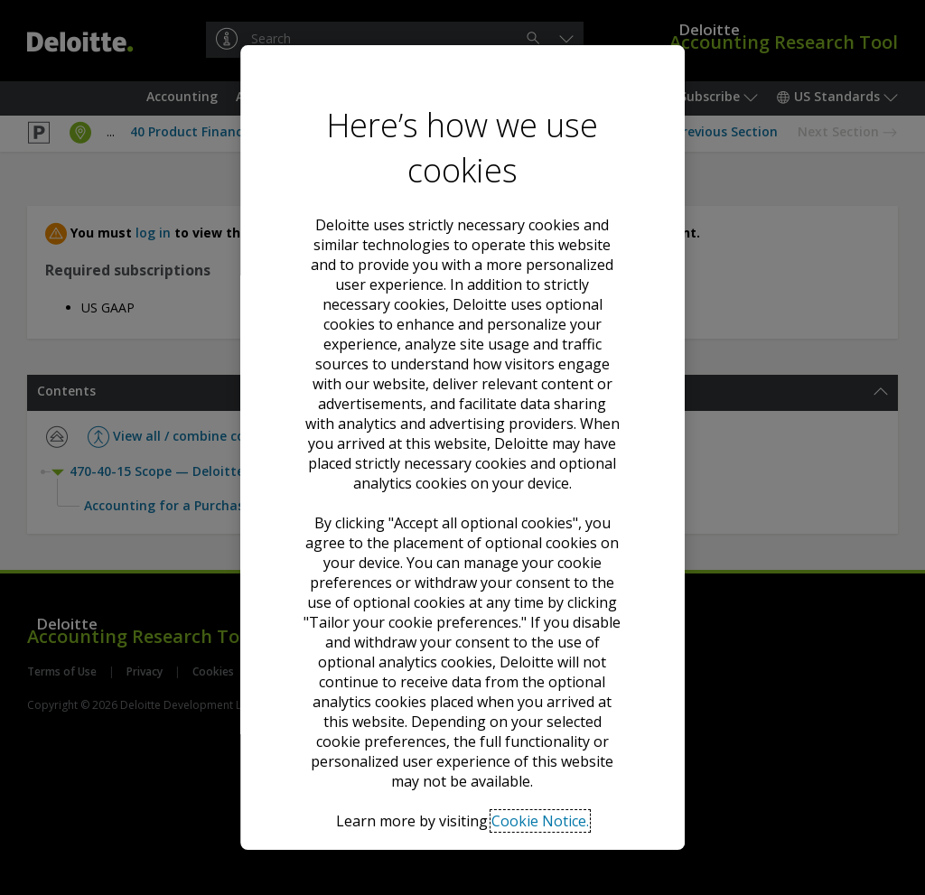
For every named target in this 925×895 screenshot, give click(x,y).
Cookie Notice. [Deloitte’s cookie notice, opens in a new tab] (540, 536)
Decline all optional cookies (462, 699)
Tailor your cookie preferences (462, 764)
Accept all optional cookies (462, 633)
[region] (462, 448)
